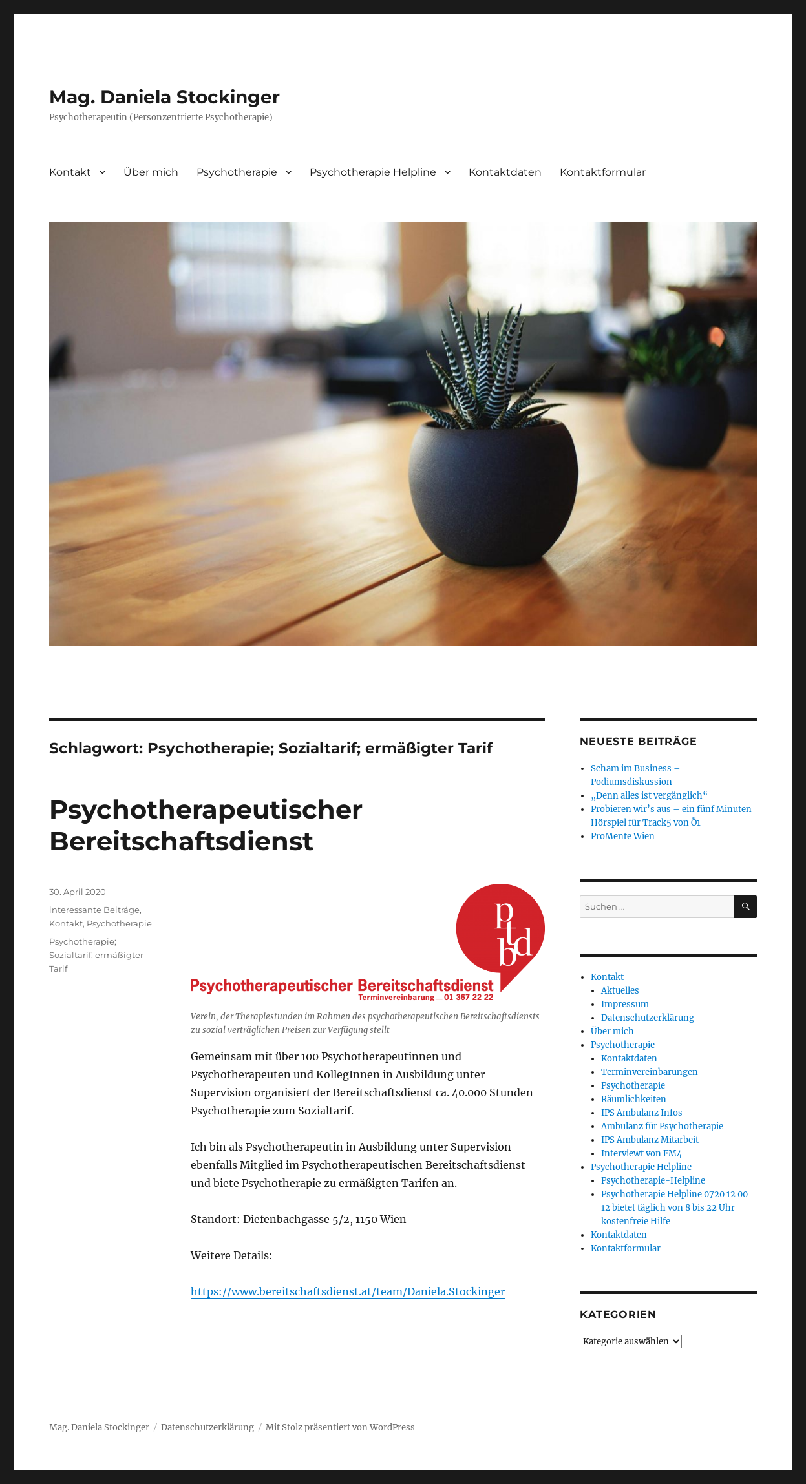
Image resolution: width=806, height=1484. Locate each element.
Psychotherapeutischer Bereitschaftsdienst (206, 825)
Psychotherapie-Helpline (653, 1180)
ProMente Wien (623, 836)
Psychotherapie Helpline (373, 172)
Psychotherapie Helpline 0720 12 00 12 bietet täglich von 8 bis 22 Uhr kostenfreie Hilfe (674, 1208)
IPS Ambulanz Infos (642, 1112)
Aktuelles (620, 990)
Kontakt (70, 172)
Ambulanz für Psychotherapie (662, 1126)
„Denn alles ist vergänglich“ (649, 795)
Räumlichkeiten (633, 1099)
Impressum (625, 1004)
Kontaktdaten (505, 172)
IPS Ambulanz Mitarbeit (650, 1139)
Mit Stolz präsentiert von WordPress (340, 1427)
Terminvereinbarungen (649, 1072)
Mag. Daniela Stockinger (164, 97)
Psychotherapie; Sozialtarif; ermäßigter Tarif (96, 955)
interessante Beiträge (94, 909)
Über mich (150, 172)
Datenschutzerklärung (647, 1017)
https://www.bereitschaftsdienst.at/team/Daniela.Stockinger (348, 1291)
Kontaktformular (603, 172)
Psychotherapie (236, 172)
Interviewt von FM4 (641, 1153)
